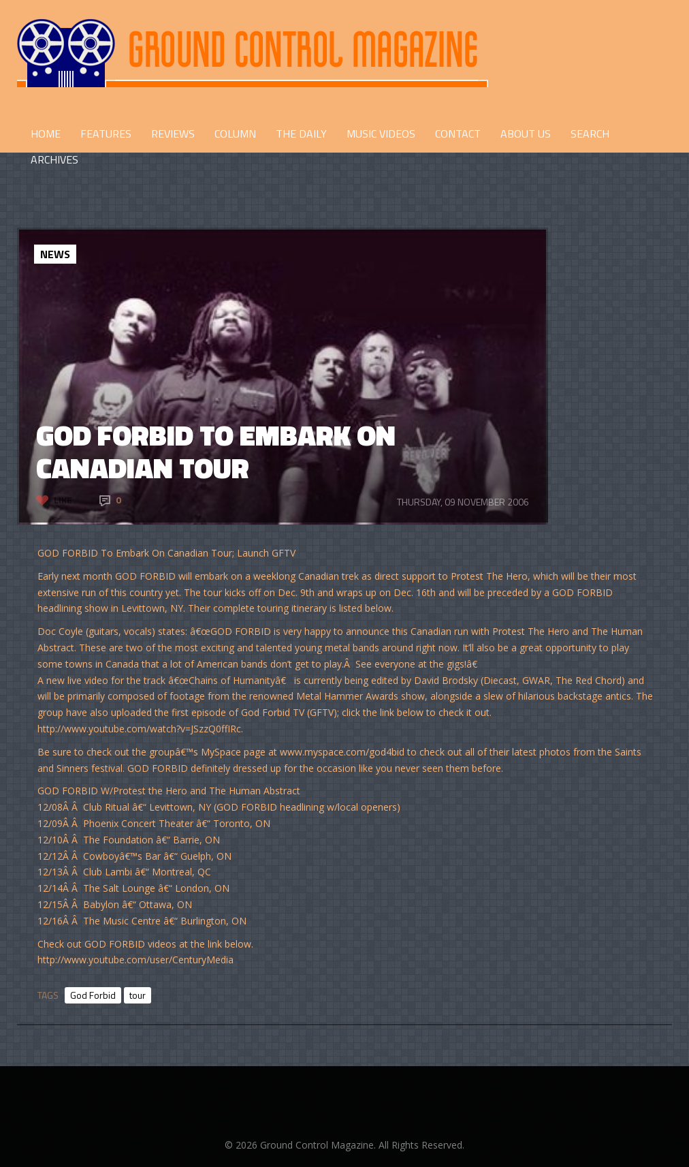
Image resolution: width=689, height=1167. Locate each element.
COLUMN (235, 133)
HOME (46, 133)
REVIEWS (173, 133)
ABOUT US (525, 133)
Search (590, 133)
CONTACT (458, 133)
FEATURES (105, 133)
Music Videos (381, 133)
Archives (54, 159)
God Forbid (93, 995)
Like (63, 500)
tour (137, 995)
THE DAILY (301, 133)
